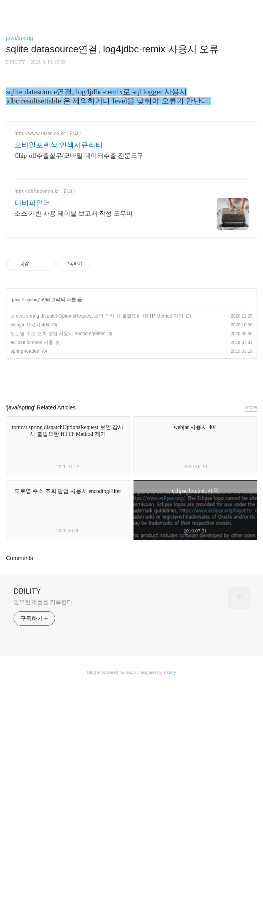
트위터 (150, 601)
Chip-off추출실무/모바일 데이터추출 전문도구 (78, 379)
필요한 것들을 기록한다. (44, 826)
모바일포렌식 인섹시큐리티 (58, 369)
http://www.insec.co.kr (39, 357)
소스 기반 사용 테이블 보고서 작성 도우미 (73, 437)
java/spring (19, 38)
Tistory (169, 896)
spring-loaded (25, 575)
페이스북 (113, 601)
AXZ (129, 896)
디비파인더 (32, 427)
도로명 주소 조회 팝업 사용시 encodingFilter (57, 557)
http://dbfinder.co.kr (36, 415)
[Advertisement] (131, 135)
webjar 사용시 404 (30, 548)
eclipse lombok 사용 (31, 566)
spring (32, 523)
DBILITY (27, 815)
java (16, 523)
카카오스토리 (131, 601)
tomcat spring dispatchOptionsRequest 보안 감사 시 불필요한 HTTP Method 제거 (96, 539)
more (251, 631)
